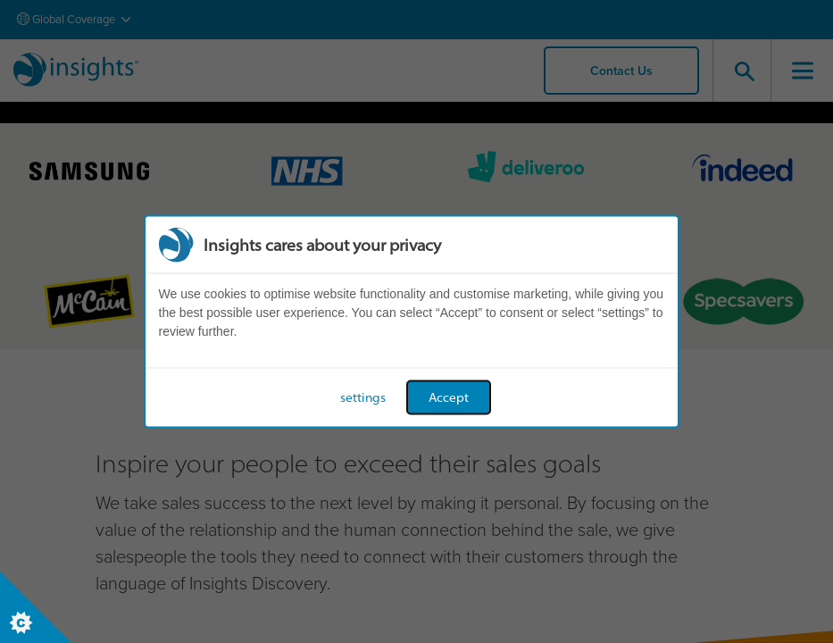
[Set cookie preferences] (35, 607)
